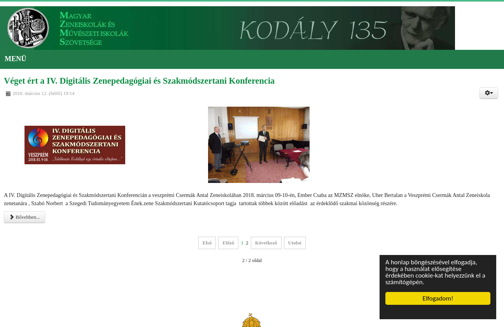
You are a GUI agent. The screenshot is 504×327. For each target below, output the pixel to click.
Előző (228, 243)
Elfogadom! (438, 298)
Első (207, 243)
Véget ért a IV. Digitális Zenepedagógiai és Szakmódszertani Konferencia (139, 81)
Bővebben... (24, 217)
